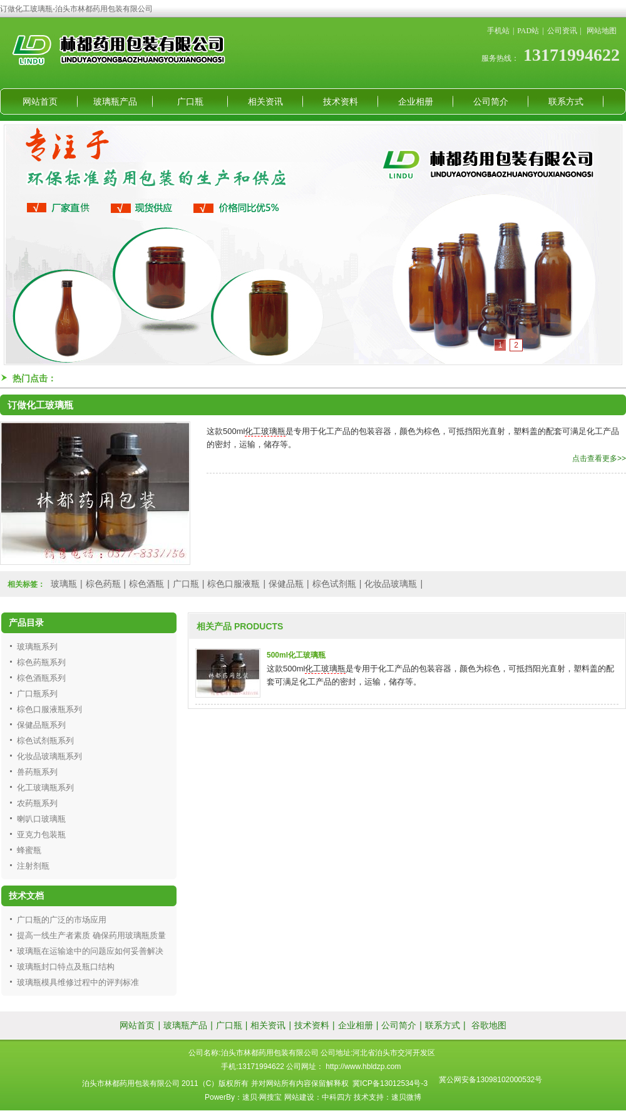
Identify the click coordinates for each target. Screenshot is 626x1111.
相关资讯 (265, 101)
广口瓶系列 (37, 693)
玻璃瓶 (64, 584)
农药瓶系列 (37, 803)
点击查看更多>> (599, 458)
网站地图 (602, 30)
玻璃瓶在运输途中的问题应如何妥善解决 (90, 951)
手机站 (498, 30)
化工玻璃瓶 (265, 431)
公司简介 (490, 101)
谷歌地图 (488, 1025)
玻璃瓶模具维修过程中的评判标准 (78, 982)
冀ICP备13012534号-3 (390, 1083)
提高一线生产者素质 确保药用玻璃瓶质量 (91, 935)
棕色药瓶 (103, 584)
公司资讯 (562, 30)
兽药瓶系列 (37, 772)
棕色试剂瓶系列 (45, 740)
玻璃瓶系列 (37, 646)
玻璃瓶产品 (115, 101)
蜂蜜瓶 (29, 850)
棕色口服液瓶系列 (49, 709)
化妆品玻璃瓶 (390, 584)
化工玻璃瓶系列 (45, 787)
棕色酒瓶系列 (41, 678)
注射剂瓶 (33, 866)
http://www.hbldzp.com (363, 1066)
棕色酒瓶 (146, 584)
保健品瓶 (286, 584)
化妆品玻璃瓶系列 (49, 756)
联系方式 (565, 101)
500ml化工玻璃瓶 (296, 655)
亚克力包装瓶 (41, 834)
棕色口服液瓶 (233, 584)
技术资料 (340, 101)
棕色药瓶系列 (41, 662)
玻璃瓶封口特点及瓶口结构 (66, 966)
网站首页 (40, 101)
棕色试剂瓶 (334, 584)
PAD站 (528, 30)
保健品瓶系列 (41, 725)
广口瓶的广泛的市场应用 (61, 919)
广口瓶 (190, 101)
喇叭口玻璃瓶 (41, 819)
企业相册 (415, 101)
